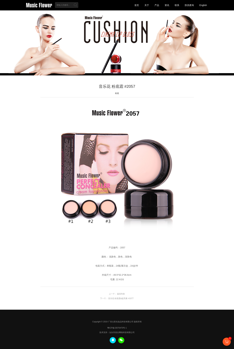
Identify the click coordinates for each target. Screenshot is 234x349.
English (203, 5)
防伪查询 (189, 5)
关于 (146, 5)
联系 (177, 5)
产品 (157, 5)
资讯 (167, 5)
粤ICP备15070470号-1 (117, 328)
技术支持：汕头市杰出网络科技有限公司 (117, 332)
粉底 (117, 93)
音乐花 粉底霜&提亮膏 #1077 (121, 298)
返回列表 (121, 294)
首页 (136, 5)
